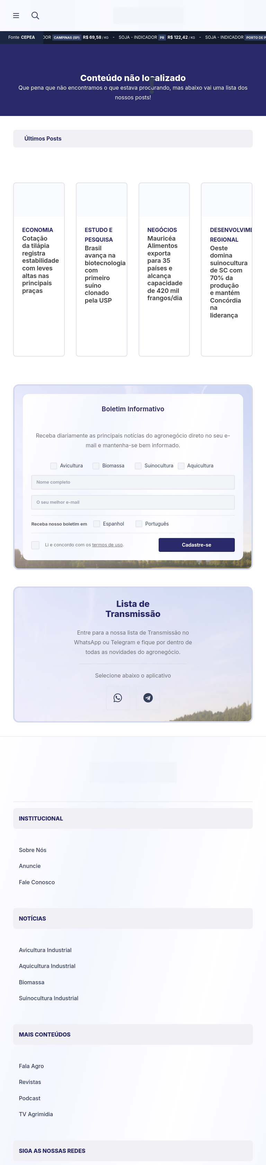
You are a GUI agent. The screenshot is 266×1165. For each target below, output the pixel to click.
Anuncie (30, 865)
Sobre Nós (32, 849)
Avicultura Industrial (45, 950)
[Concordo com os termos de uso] (35, 545)
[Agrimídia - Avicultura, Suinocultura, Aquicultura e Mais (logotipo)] (148, 15)
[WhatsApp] (118, 698)
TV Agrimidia (36, 1114)
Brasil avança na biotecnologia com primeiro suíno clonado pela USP (105, 274)
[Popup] (16, 16)
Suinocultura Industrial (48, 998)
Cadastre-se (196, 545)
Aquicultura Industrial (47, 965)
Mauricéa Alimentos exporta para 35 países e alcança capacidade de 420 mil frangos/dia (165, 268)
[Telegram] (148, 698)
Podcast (29, 1098)
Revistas (30, 1081)
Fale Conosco (37, 882)
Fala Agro (31, 1066)
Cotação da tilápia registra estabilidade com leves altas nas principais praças (40, 264)
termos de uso (107, 544)
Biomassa (31, 982)
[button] (35, 15)
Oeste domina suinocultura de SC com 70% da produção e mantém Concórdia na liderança (229, 281)
